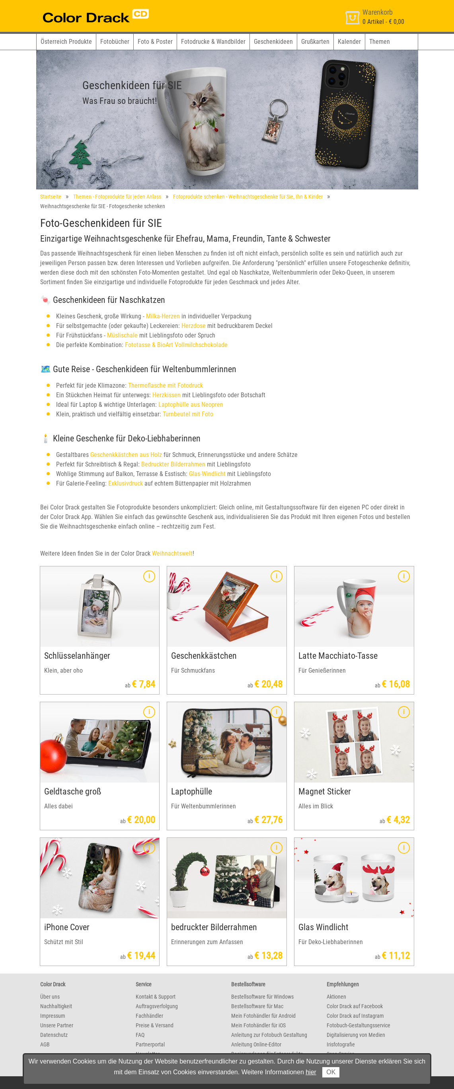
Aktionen (336, 996)
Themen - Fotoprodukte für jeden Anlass (117, 196)
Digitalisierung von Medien (356, 1035)
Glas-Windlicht (207, 474)
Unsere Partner (56, 1025)
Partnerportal (150, 1044)
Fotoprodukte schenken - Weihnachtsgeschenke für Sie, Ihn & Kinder (248, 196)
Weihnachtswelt (172, 553)
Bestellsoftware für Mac (257, 1006)
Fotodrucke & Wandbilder (213, 41)
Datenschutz (54, 1035)
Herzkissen (166, 395)
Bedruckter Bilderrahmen (173, 464)
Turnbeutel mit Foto (188, 414)
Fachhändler (149, 1016)
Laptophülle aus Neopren (190, 404)
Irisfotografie (341, 1044)
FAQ (140, 1035)
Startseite (50, 196)
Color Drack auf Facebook (355, 1006)
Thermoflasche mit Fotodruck (165, 385)
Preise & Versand (154, 1025)
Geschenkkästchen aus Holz (126, 455)
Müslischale (122, 335)
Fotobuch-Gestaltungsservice (358, 1025)
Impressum (52, 1016)
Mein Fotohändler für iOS (258, 1025)
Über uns (50, 996)
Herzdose (193, 326)
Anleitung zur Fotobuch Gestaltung (269, 1035)
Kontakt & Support (155, 996)
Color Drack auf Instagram (355, 1016)
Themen (379, 41)
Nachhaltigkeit (56, 1006)
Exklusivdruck (125, 483)
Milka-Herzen (163, 316)
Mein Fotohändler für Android (263, 1016)
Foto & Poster (155, 41)
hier (311, 1072)
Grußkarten (315, 41)
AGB (45, 1044)
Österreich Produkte (66, 41)
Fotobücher (114, 41)
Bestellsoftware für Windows (262, 996)
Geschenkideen (273, 41)
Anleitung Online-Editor (256, 1044)
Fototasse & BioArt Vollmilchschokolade (176, 345)
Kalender (349, 41)
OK (330, 1072)
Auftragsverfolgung (157, 1006)
